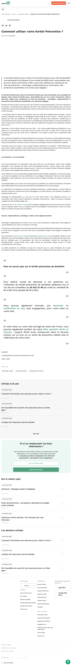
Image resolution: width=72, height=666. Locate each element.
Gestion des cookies (7, 651)
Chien (14, 14)
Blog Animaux (5, 14)
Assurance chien (23, 14)
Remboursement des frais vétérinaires (45, 628)
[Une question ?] (68, 662)
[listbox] (36, 408)
